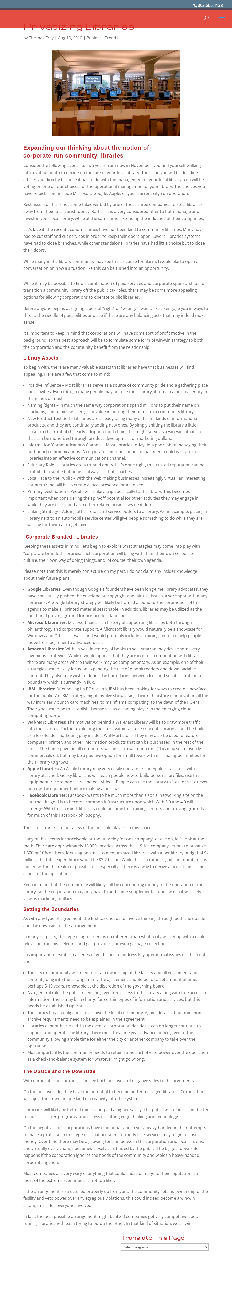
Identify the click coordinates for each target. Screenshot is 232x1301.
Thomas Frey (41, 38)
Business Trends (102, 38)
